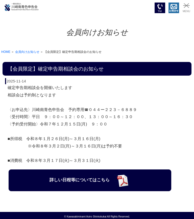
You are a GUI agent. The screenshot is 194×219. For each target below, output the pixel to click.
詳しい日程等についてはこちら (90, 180)
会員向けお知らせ (27, 52)
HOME (5, 52)
